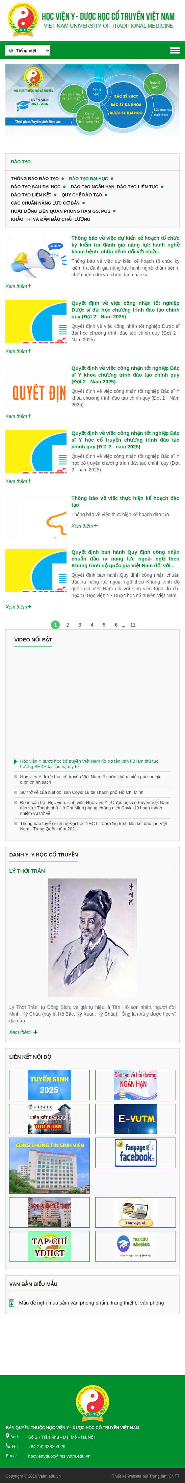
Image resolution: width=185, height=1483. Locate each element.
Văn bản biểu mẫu (33, 1284)
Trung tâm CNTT (164, 1476)
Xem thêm (16, 286)
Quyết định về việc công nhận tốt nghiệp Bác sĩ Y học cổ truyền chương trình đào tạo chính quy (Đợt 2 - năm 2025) (126, 439)
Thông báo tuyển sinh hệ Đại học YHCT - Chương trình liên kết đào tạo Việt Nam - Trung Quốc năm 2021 (93, 826)
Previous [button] (12, 928)
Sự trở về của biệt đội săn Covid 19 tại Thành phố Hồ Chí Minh (81, 792)
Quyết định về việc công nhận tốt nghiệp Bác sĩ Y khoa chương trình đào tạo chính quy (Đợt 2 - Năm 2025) (126, 374)
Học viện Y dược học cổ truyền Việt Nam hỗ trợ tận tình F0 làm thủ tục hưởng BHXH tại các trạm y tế (89, 764)
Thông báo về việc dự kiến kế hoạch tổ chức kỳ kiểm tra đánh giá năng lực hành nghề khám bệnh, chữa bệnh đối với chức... (126, 244)
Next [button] (172, 928)
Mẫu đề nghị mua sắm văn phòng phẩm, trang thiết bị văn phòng (91, 1303)
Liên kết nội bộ (30, 1057)
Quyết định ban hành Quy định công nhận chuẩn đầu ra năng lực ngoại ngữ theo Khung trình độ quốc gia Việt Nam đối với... (126, 558)
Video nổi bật (33, 639)
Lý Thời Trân (27, 871)
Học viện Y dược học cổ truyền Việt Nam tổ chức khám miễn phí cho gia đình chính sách (90, 779)
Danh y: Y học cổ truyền (43, 854)
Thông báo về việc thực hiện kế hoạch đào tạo (126, 501)
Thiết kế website (126, 1476)
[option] (92, 103)
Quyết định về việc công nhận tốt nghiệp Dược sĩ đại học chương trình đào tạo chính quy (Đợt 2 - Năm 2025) (126, 309)
